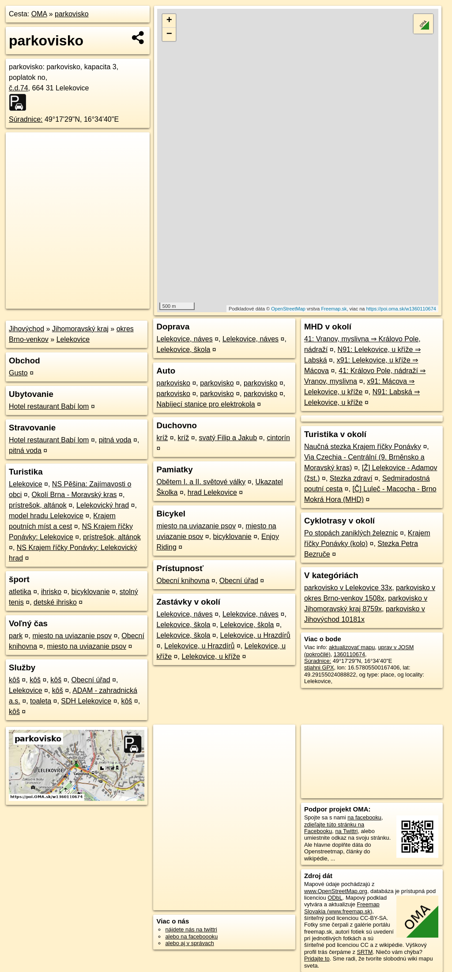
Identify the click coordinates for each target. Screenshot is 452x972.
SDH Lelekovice (86, 701)
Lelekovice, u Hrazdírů (255, 635)
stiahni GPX (319, 667)
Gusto (18, 373)
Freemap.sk (334, 308)
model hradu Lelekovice (46, 516)
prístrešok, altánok (38, 505)
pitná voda (115, 440)
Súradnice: (26, 119)
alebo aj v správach (189, 943)
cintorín (278, 437)
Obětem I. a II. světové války (200, 482)
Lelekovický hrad (102, 505)
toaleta (40, 701)
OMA (39, 14)
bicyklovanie (90, 591)
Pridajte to (317, 958)
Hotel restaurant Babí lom (49, 406)
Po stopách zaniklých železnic (351, 533)
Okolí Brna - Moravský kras (74, 494)
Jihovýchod (26, 329)
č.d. (18, 88)
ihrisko (51, 591)
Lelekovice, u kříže (210, 656)
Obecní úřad (90, 680)
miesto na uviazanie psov (72, 635)
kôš (14, 680)
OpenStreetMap (288, 308)
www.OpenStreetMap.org (335, 891)
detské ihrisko (55, 602)
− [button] (169, 34)
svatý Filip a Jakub (228, 437)
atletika (20, 591)
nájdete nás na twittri (191, 929)
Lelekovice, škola (183, 349)
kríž (162, 437)
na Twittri (346, 831)
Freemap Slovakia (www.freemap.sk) (342, 907)
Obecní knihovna (182, 580)
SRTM (365, 952)
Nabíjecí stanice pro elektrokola (205, 404)
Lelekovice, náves (184, 339)
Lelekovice (73, 339)
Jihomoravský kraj (80, 329)
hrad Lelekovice (212, 492)
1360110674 (349, 654)
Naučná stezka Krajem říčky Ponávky (362, 446)
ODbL (335, 897)
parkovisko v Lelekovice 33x (348, 587)
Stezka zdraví (351, 478)
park (16, 635)
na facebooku (364, 817)
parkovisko (71, 14)
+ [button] (169, 20)
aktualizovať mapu (352, 647)
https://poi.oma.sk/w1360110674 (401, 308)
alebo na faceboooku (191, 936)
